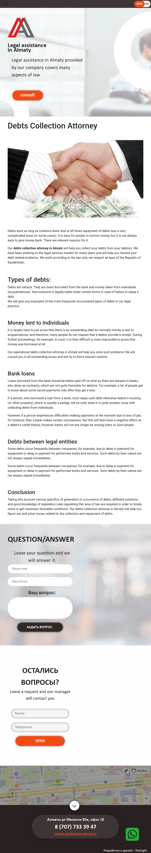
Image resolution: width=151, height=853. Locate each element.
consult (27, 95)
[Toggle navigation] (5, 4)
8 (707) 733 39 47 (75, 827)
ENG (139, 4)
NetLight (141, 850)
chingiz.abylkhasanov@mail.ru (76, 834)
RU (147, 4)
